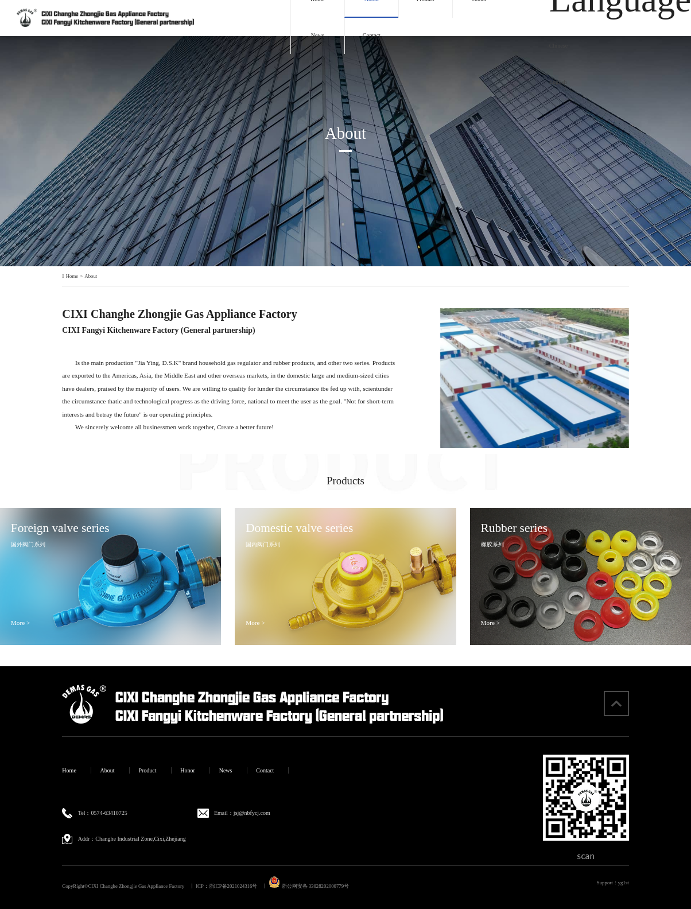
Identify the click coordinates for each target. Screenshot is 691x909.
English (558, 82)
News (317, 35)
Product (147, 770)
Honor (187, 770)
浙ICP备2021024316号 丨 (238, 886)
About (90, 276)
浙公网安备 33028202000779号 (309, 886)
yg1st (623, 882)
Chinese (558, 45)
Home (72, 276)
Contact (372, 35)
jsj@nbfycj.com (252, 813)
